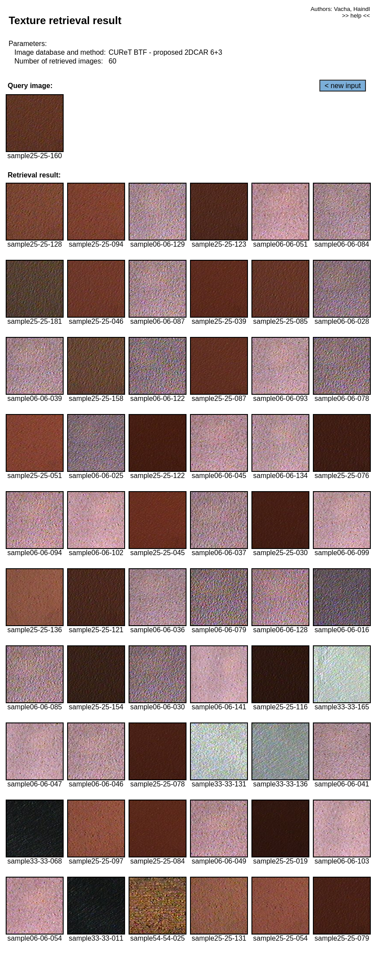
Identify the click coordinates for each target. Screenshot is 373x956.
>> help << (356, 15)
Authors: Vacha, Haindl (340, 9)
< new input (343, 85)
